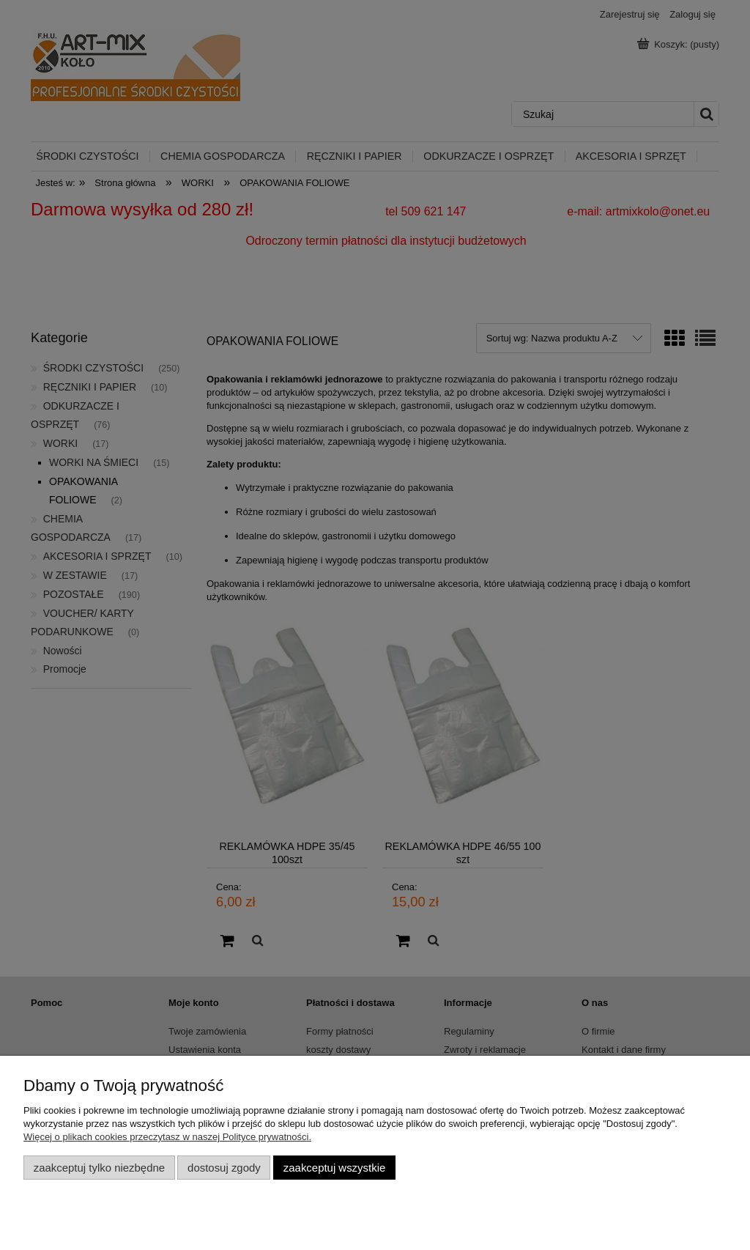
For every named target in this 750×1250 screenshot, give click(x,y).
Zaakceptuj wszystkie (334, 1167)
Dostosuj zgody (224, 1167)
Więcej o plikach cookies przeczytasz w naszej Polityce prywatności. (167, 1136)
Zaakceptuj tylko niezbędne (99, 1167)
